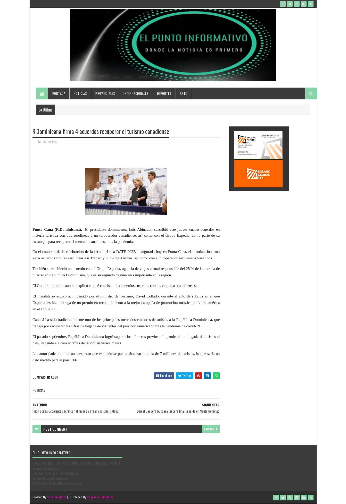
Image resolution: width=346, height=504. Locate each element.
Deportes (164, 93)
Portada (58, 93)
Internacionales (136, 93)
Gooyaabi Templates (100, 497)
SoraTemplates (57, 497)
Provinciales (105, 93)
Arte (183, 93)
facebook (210, 429)
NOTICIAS (50, 141)
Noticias (80, 93)
